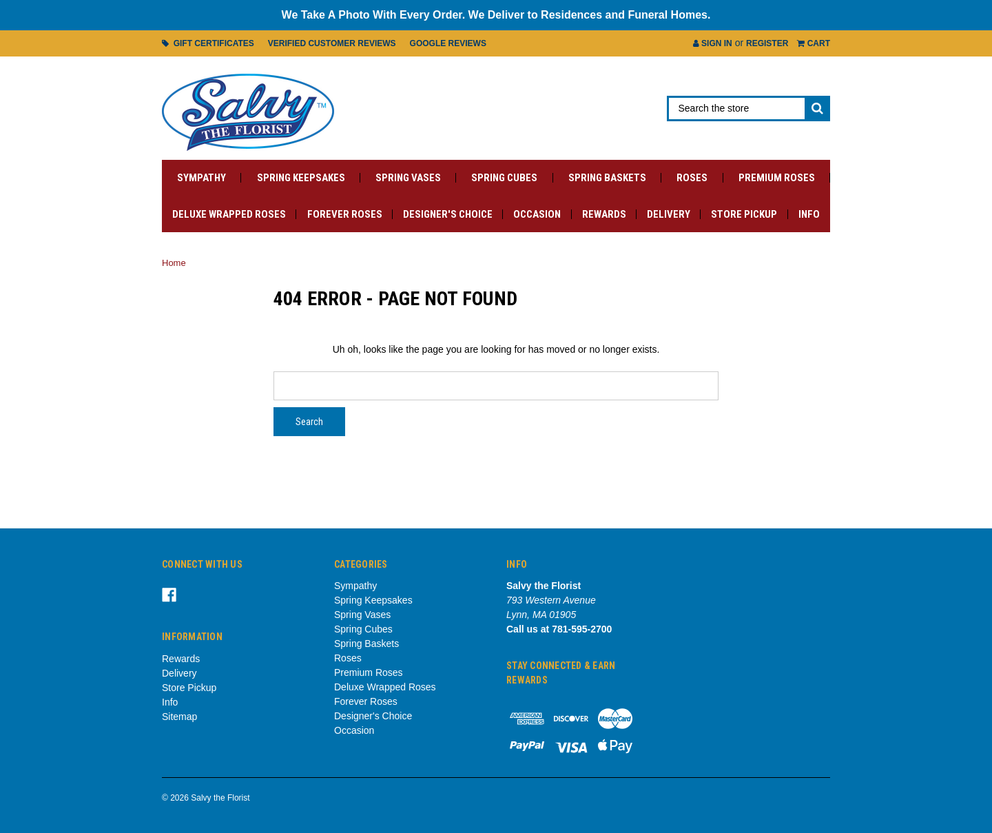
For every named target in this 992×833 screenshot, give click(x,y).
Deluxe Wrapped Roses (229, 214)
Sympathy (201, 178)
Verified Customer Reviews (332, 43)
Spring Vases (408, 178)
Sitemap (179, 716)
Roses (691, 178)
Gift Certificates (208, 43)
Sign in (712, 43)
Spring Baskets (607, 178)
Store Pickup (744, 214)
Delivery (668, 214)
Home (174, 263)
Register (767, 43)
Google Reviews (448, 43)
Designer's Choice (448, 214)
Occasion (537, 214)
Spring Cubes (504, 178)
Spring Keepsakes (301, 178)
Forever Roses (344, 214)
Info (809, 214)
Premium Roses (776, 178)
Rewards (604, 214)
